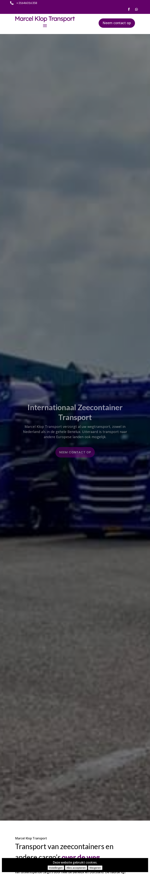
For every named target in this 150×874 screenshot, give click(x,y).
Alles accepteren (76, 867)
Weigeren (95, 867)
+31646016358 (26, 3)
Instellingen (56, 867)
